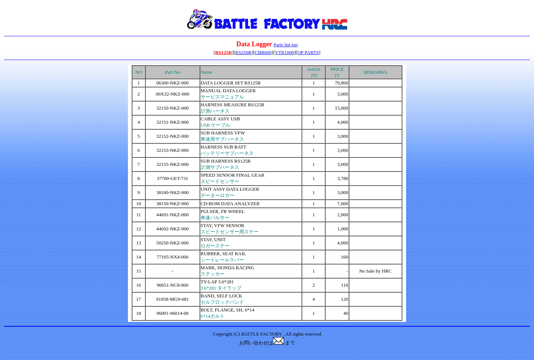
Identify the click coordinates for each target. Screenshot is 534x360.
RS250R (243, 52)
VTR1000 (284, 52)
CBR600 (263, 52)
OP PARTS (308, 52)
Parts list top (286, 44)
